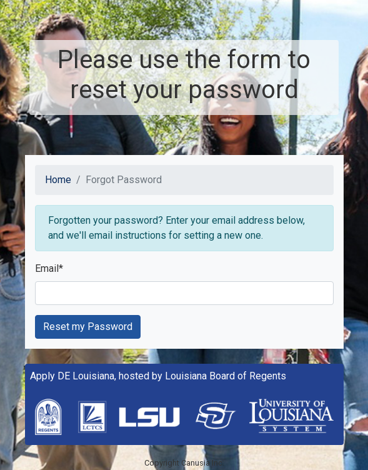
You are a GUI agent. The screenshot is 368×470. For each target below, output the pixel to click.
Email (49, 268)
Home (58, 180)
